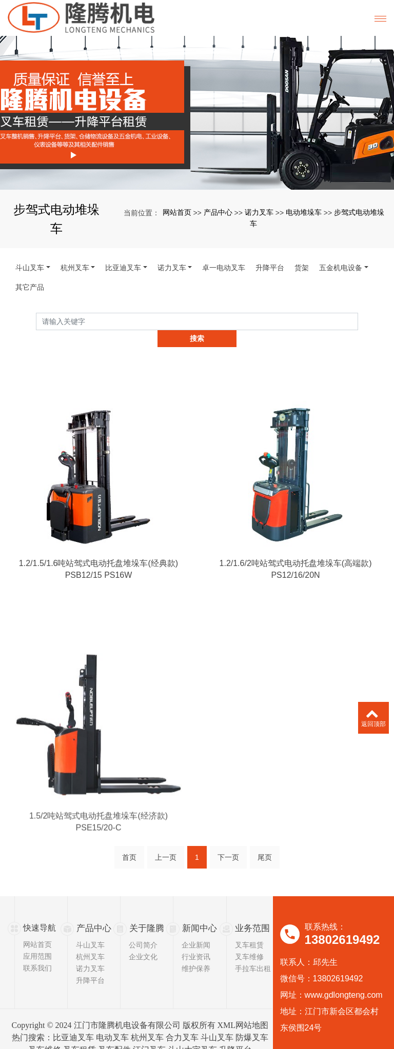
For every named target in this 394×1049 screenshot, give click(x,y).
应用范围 (37, 939)
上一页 (165, 843)
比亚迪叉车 (123, 268)
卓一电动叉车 (223, 268)
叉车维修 (249, 939)
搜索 (358, 321)
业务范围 (251, 910)
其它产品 (29, 287)
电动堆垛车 (304, 212)
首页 (129, 843)
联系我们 (37, 950)
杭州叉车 (75, 268)
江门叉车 (149, 1031)
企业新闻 (196, 927)
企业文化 (143, 939)
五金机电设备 (340, 268)
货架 (301, 268)
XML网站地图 (243, 1007)
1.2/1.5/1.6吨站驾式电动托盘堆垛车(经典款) (98, 584)
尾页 (265, 843)
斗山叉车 (29, 268)
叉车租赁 (249, 927)
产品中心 (218, 212)
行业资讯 (196, 939)
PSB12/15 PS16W (98, 596)
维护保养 (196, 950)
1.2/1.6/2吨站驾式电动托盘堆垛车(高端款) (296, 584)
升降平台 (269, 268)
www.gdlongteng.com (344, 977)
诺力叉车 (259, 212)
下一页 (228, 843)
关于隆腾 (145, 910)
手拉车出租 (253, 950)
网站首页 (177, 212)
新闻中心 (198, 910)
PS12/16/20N (295, 596)
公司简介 (143, 927)
